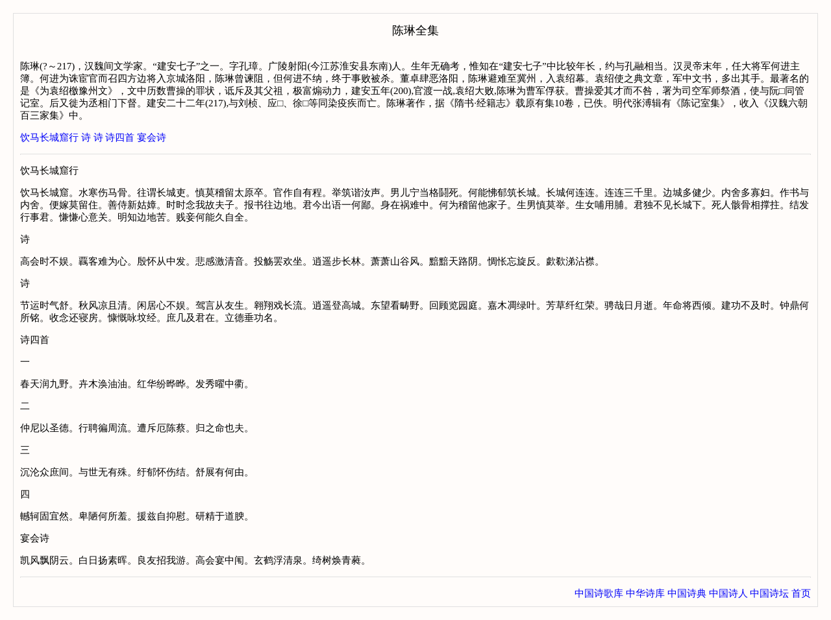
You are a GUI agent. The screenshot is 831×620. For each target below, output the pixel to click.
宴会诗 (151, 137)
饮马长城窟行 (49, 137)
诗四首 (119, 137)
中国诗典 (686, 593)
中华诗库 (645, 593)
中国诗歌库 (599, 593)
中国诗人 (728, 593)
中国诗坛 (769, 593)
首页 (801, 593)
